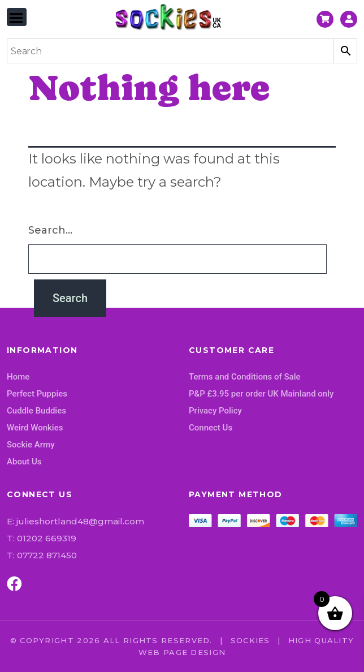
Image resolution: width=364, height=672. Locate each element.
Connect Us (210, 428)
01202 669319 (46, 538)
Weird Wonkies (35, 428)
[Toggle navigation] (17, 17)
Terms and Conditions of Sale (245, 377)
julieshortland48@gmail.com (80, 521)
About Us (24, 461)
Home (18, 377)
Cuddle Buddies (36, 411)
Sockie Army (31, 445)
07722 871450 (47, 555)
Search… (50, 230)
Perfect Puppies (37, 394)
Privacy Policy (215, 411)
